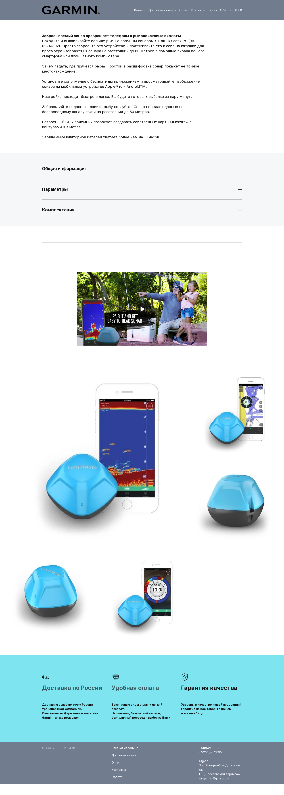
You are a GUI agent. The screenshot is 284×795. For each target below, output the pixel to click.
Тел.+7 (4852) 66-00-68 (225, 10)
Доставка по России (72, 687)
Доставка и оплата (162, 10)
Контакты (198, 10)
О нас (116, 762)
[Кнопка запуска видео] (142, 309)
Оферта (117, 777)
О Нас (183, 10)
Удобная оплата (135, 687)
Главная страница (125, 748)
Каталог (140, 10)
